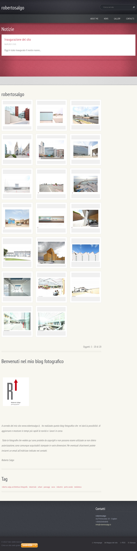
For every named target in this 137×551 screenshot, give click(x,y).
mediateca (77, 486)
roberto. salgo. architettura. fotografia (15, 486)
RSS (123, 543)
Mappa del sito (112, 543)
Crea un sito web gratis (10, 545)
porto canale (68, 486)
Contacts (130, 18)
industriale (32, 486)
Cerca (133, 7)
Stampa (133, 543)
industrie (60, 486)
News (106, 18)
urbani (40, 486)
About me (94, 18)
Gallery (117, 18)
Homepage (98, 543)
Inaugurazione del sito (17, 39)
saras (53, 486)
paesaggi (47, 486)
